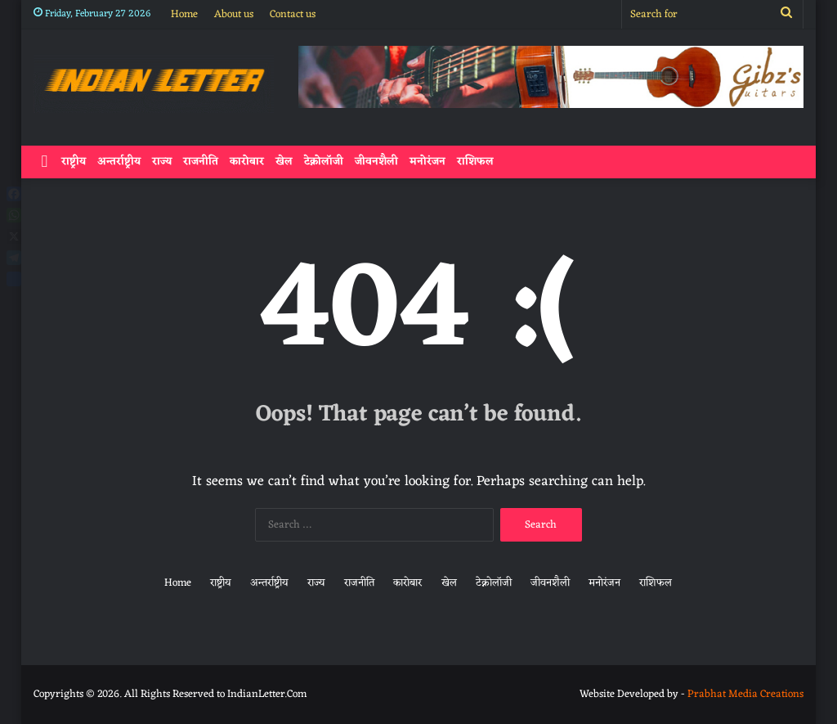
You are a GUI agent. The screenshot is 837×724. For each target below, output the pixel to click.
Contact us (293, 14)
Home (184, 14)
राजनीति (200, 161)
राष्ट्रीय (73, 161)
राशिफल (475, 161)
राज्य (162, 161)
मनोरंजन (427, 161)
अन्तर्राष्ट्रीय (119, 161)
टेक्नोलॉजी (323, 161)
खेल (284, 161)
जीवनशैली (376, 161)
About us (233, 14)
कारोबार (247, 161)
